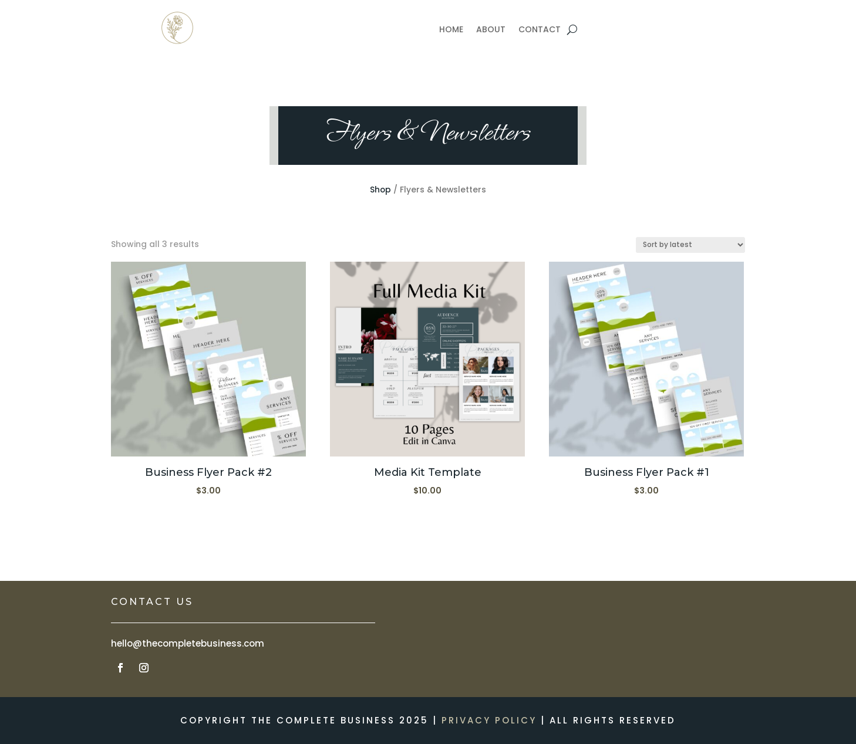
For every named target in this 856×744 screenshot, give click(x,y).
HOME (451, 30)
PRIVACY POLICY (489, 720)
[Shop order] (690, 245)
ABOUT (490, 30)
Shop (380, 189)
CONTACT (539, 30)
